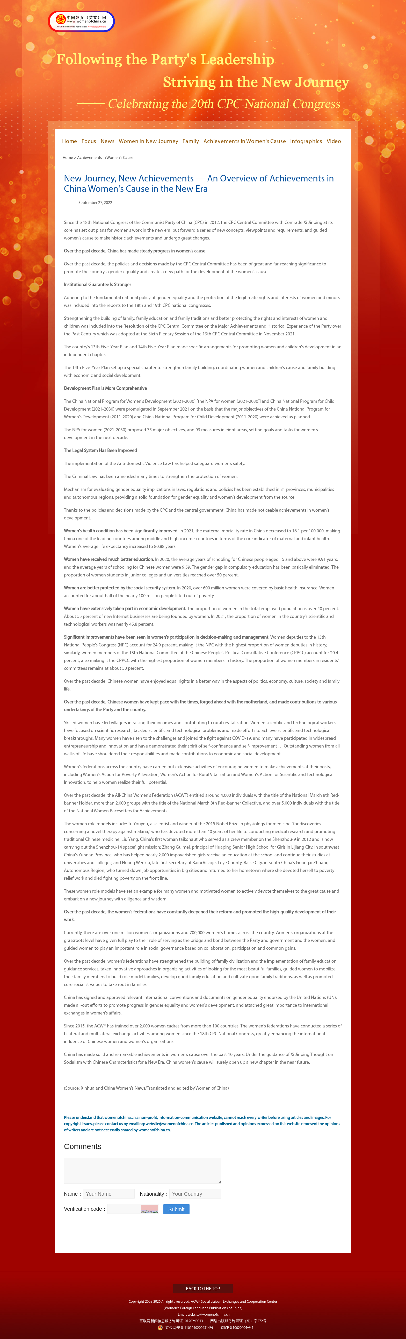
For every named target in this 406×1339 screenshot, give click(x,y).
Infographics (306, 142)
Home (69, 142)
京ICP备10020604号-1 (237, 1328)
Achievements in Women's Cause (245, 142)
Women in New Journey (148, 142)
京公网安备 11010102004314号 (185, 1327)
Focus (89, 142)
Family (191, 142)
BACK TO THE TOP (203, 1289)
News (107, 142)
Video (334, 142)
